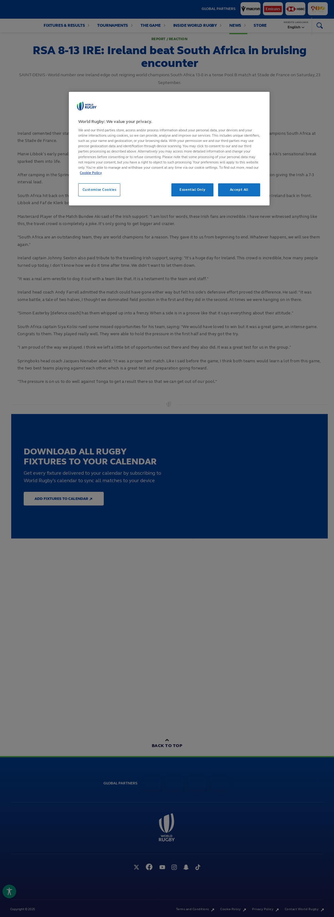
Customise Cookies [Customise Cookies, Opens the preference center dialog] (100, 189)
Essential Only (192, 189)
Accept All (239, 189)
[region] (169, 148)
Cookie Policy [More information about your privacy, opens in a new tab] (91, 173)
